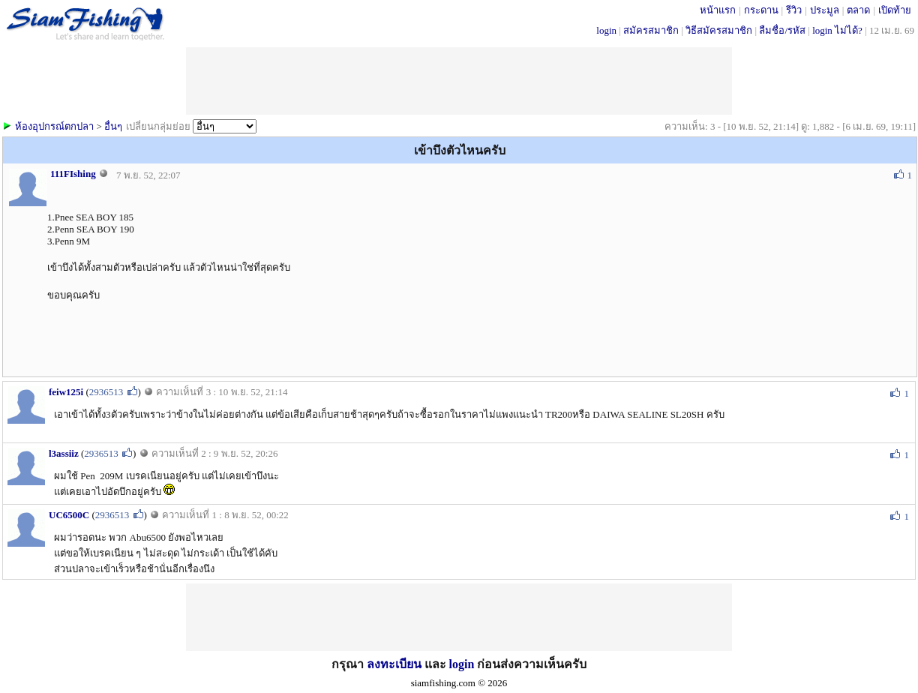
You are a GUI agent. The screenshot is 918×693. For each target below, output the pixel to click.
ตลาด (858, 10)
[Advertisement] (459, 81)
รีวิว (794, 10)
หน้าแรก (718, 10)
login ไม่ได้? (837, 30)
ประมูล (824, 10)
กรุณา (349, 664)
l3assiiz (64, 453)
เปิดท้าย (894, 10)
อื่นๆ (113, 126)
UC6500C (69, 514)
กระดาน (761, 10)
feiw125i (66, 392)
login (606, 30)
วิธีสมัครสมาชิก (719, 30)
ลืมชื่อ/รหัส (782, 30)
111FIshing (73, 173)
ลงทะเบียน (394, 664)
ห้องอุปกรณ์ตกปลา (54, 126)
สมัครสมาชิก (651, 30)
